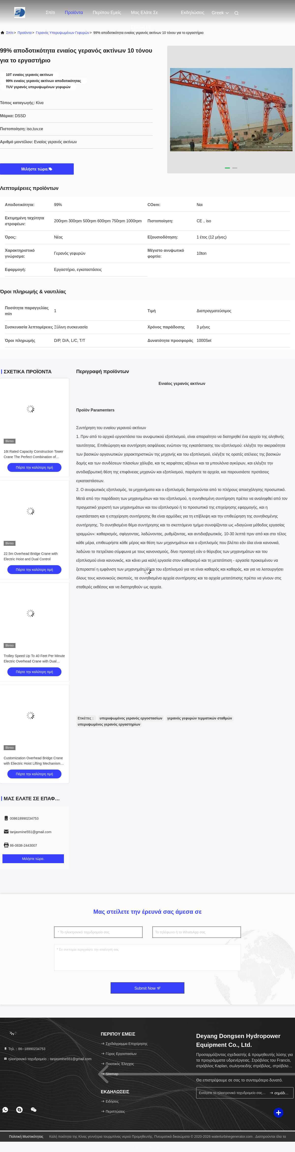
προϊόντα (25, 33)
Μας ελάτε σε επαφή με (144, 15)
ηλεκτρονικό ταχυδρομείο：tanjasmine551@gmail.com (47, 1059)
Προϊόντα (74, 12)
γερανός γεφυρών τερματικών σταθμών (199, 718)
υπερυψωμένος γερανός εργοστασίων (131, 718)
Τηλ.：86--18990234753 (24, 1049)
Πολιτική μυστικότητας (26, 1136)
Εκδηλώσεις (192, 12)
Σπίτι (50, 12)
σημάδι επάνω (279, 1093)
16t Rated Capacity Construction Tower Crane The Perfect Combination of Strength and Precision (33, 457)
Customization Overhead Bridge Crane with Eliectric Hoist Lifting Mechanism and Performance (33, 763)
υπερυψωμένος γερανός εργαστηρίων (109, 724)
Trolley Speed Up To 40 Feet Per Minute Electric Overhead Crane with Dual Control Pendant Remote (34, 661)
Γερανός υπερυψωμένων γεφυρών (62, 33)
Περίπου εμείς (107, 12)
